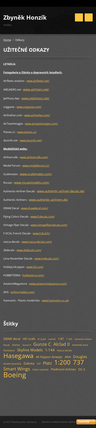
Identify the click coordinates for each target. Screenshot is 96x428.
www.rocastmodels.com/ (31, 183)
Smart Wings (16, 369)
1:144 (50, 350)
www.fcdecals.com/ (43, 216)
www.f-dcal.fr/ (41, 233)
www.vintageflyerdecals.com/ (49, 225)
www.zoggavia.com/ (29, 107)
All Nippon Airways (49, 357)
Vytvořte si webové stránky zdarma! (58, 422)
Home (7, 40)
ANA (68, 357)
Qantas (16, 344)
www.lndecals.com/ (47, 258)
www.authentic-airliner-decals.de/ (61, 191)
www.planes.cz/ (27, 132)
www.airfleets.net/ (38, 81)
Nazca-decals (64, 350)
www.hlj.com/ (35, 267)
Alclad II (61, 344)
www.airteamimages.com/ (41, 123)
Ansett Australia (12, 363)
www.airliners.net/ (36, 89)
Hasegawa (18, 355)
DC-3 (81, 369)
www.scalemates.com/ (36, 174)
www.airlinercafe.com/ (34, 157)
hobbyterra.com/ (33, 275)
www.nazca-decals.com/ (37, 242)
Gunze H (26, 344)
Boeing (14, 374)
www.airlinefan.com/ (37, 115)
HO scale (29, 339)
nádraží (52, 339)
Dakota (29, 363)
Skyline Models (30, 350)
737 (78, 362)
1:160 (69, 339)
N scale (42, 339)
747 (39, 363)
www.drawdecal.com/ (34, 208)
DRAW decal (11, 339)
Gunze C (42, 344)
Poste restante (40, 369)
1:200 (62, 362)
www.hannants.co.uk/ (55, 300)
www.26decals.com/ (29, 250)
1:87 (61, 339)
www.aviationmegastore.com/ (48, 284)
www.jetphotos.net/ (35, 98)
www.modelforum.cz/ (35, 165)
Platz (47, 363)
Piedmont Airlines (63, 369)
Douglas (80, 356)
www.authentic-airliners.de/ (48, 200)
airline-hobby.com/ (23, 292)
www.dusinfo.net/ (31, 140)
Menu (89, 17)
